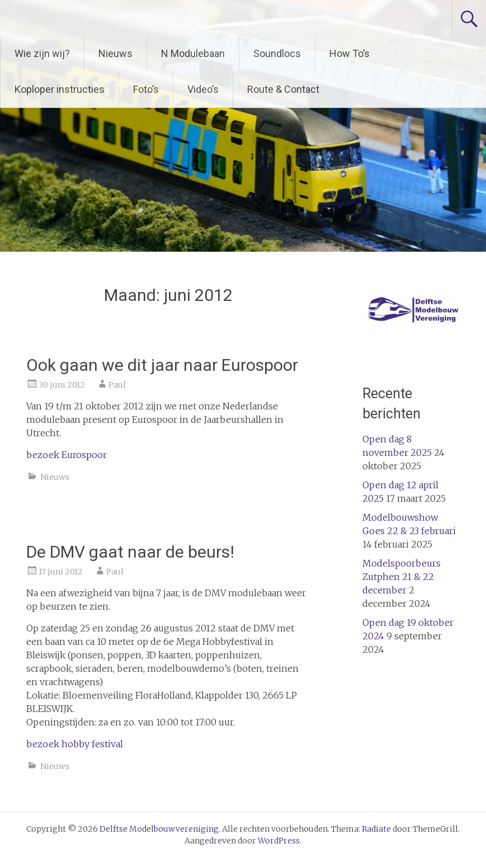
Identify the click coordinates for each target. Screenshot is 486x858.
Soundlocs (277, 53)
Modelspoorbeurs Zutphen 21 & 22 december (401, 577)
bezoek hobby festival (74, 743)
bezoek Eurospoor (66, 454)
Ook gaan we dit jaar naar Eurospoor (162, 365)
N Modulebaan (193, 53)
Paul (117, 385)
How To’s (349, 53)
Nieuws (115, 53)
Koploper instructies (60, 89)
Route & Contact (283, 89)
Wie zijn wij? (42, 53)
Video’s (203, 89)
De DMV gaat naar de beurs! (130, 552)
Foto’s (146, 89)
